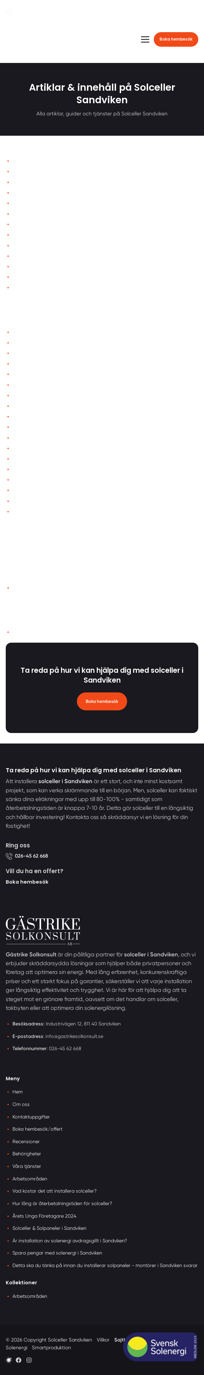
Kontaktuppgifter (31, 1116)
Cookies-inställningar (35, 277)
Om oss (20, 171)
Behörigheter (26, 1153)
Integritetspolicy (29, 266)
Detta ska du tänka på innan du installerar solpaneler (68, 490)
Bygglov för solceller (33, 511)
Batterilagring (27, 416)
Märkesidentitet (29, 245)
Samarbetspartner (32, 287)
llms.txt (19, 632)
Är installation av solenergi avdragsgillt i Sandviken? (67, 332)
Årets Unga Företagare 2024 (42, 384)
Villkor (18, 256)
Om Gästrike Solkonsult (36, 405)
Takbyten (22, 437)
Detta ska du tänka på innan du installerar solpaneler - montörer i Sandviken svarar (105, 1265)
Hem (17, 160)
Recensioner (25, 224)
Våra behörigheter (31, 501)
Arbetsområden (28, 587)
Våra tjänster (25, 192)
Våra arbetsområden (34, 395)
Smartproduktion (51, 1348)
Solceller (21, 353)
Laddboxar (24, 426)
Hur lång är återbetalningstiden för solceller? (59, 469)
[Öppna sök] (191, 12)
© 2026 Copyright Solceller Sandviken (49, 1340)
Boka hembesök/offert (37, 1129)
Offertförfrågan (28, 203)
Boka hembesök (176, 39)
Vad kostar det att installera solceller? (51, 448)
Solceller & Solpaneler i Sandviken (47, 458)
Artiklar (19, 234)
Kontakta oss (26, 182)
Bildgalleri (22, 213)
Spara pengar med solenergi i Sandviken (55, 479)
